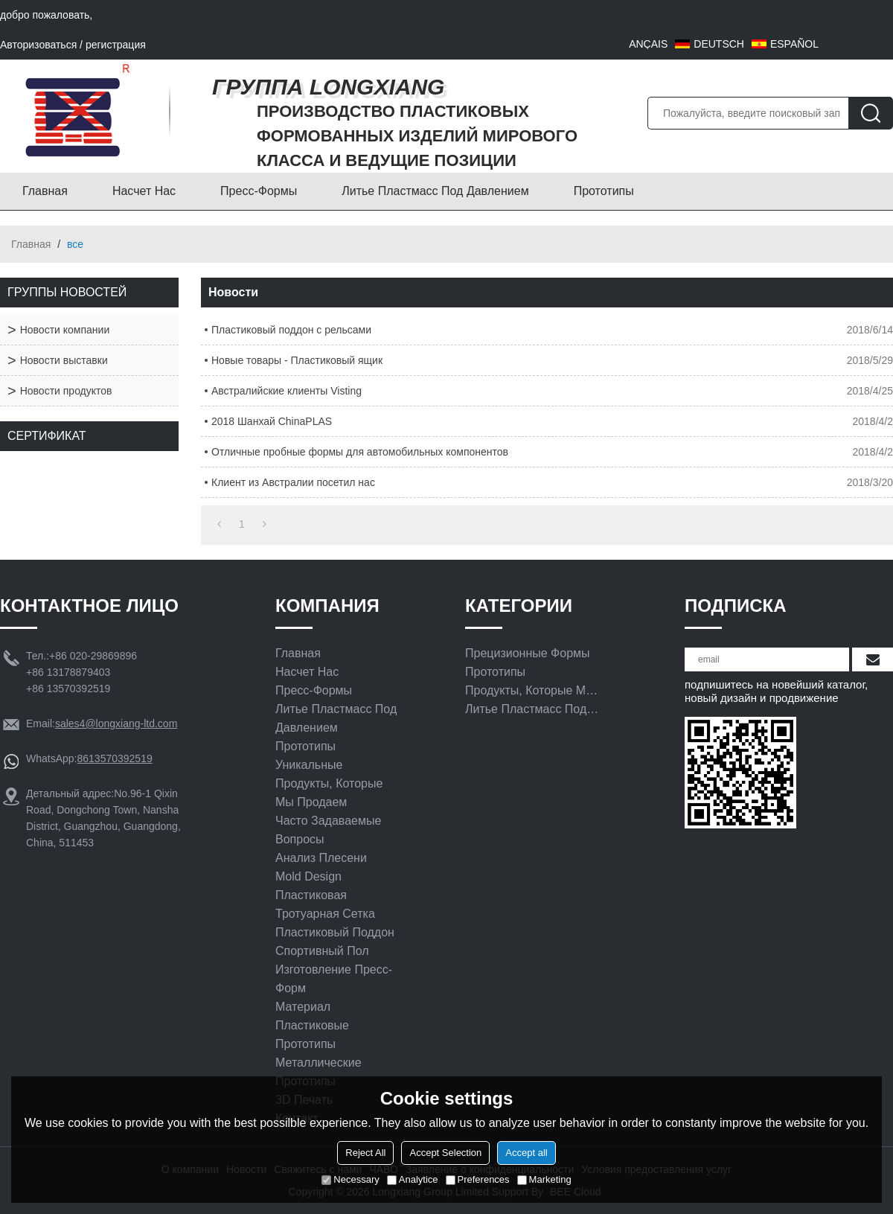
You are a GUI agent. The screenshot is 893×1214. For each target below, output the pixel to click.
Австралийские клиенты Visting (286, 391)
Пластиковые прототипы (312, 1034)
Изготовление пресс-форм (333, 978)
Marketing (544, 1179)
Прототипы (604, 191)
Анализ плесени (321, 858)
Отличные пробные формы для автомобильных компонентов (359, 452)
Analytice (412, 1179)
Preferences (478, 1179)
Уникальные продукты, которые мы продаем (329, 783)
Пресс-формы (258, 191)
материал (302, 1006)
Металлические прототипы (318, 1071)
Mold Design (308, 876)
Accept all (526, 1152)
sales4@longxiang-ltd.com (116, 723)
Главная (45, 191)
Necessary (350, 1179)
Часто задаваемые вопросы (328, 830)
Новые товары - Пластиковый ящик (297, 360)
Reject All (365, 1152)
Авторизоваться (38, 45)
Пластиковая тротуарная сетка (325, 904)
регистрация (116, 45)
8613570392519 (114, 758)
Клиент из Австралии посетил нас (293, 482)
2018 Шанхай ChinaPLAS (271, 421)
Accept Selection (445, 1152)
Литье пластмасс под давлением (435, 191)
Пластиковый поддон (334, 932)
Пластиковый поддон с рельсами (291, 330)
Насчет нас (144, 191)
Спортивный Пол (322, 951)
